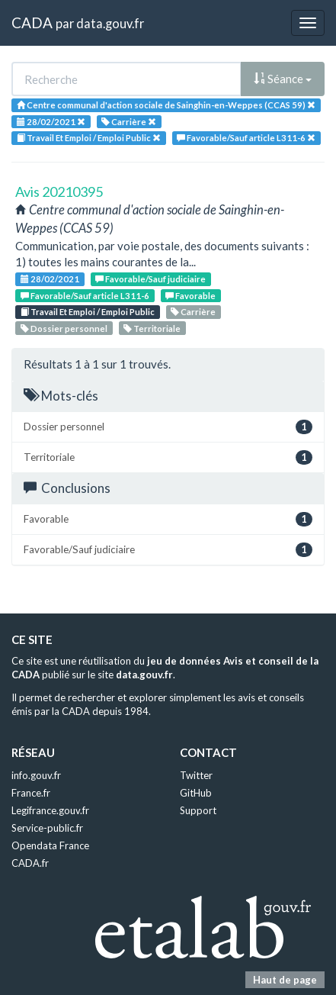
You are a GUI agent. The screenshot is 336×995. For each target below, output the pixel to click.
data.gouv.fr (110, 23)
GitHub (196, 793)
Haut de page (285, 980)
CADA (32, 22)
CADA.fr (30, 863)
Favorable (190, 296)
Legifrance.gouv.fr (50, 810)
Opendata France (50, 845)
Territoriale (152, 328)
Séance (283, 78)
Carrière (193, 312)
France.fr (30, 793)
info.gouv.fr (36, 775)
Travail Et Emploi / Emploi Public (88, 312)
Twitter (196, 775)
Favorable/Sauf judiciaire (150, 279)
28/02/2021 (50, 279)
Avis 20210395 (59, 191)
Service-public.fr (47, 828)
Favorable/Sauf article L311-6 (85, 296)
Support (198, 810)
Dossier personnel (64, 328)
